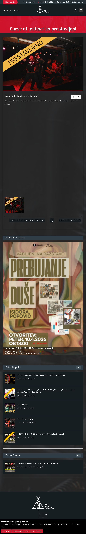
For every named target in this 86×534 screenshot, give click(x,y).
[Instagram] (18, 10)
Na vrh (52, 220)
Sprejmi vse (6, 531)
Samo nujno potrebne (21, 531)
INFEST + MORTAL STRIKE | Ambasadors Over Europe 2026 (41, 375)
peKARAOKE (22, 405)
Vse (78, 455)
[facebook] (14, 10)
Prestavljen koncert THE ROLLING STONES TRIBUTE (38, 463)
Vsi (78, 367)
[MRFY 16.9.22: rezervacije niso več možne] (27, 220)
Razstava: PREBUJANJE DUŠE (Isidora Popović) (29, 348)
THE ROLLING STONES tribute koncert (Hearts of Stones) (40, 434)
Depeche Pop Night (25, 419)
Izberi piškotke (36, 531)
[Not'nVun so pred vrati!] (70, 220)
